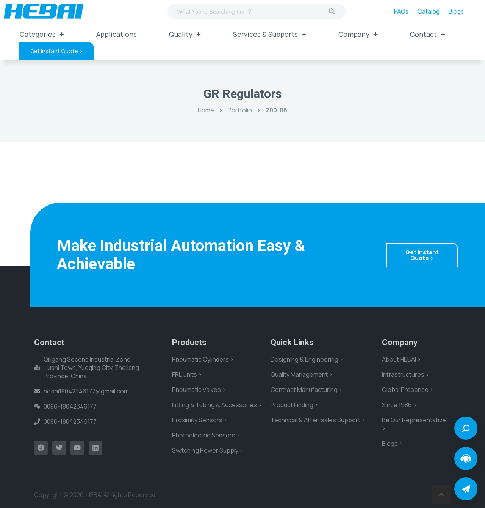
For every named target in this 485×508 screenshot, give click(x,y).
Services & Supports (269, 34)
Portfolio (240, 110)
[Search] (332, 11)
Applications (116, 34)
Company (358, 34)
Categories (42, 34)
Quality (185, 34)
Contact (427, 34)
